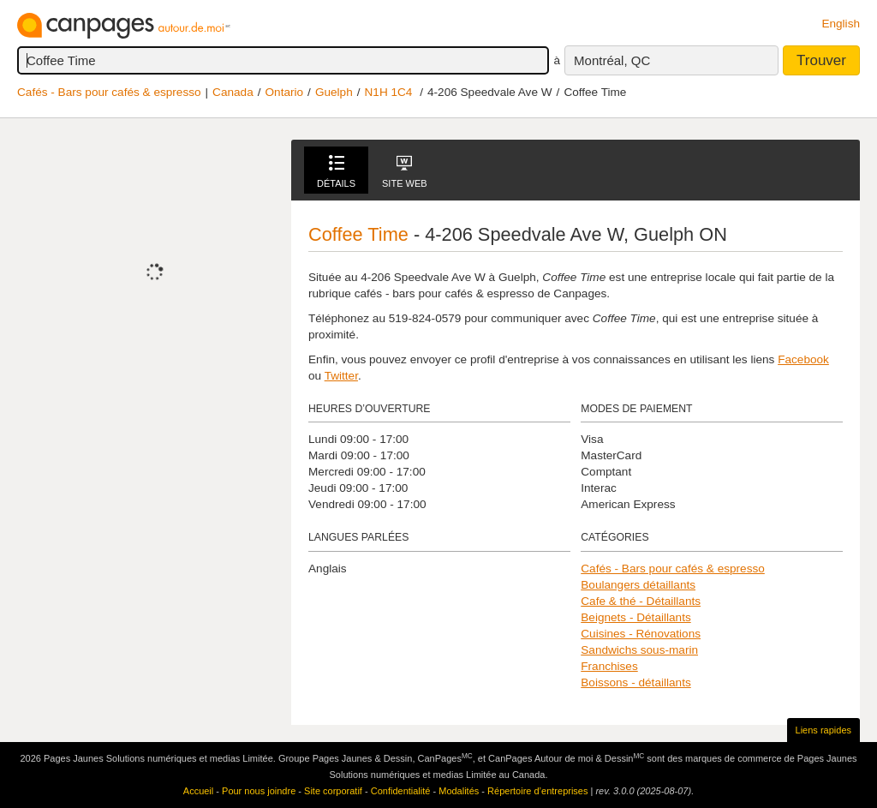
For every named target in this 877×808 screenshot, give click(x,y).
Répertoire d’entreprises (537, 791)
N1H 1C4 (389, 92)
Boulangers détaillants (638, 584)
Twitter (341, 375)
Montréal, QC (612, 60)
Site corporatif (333, 791)
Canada (233, 92)
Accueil (198, 791)
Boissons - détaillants (635, 682)
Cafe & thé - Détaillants (641, 601)
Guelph (334, 92)
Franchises (609, 666)
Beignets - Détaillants (635, 617)
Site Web (404, 172)
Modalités (458, 791)
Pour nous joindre (258, 791)
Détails (336, 172)
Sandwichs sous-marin (639, 649)
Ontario (284, 92)
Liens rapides (823, 730)
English (840, 23)
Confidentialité (401, 791)
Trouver (821, 60)
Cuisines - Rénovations (641, 633)
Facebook (803, 359)
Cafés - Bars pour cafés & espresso (109, 92)
